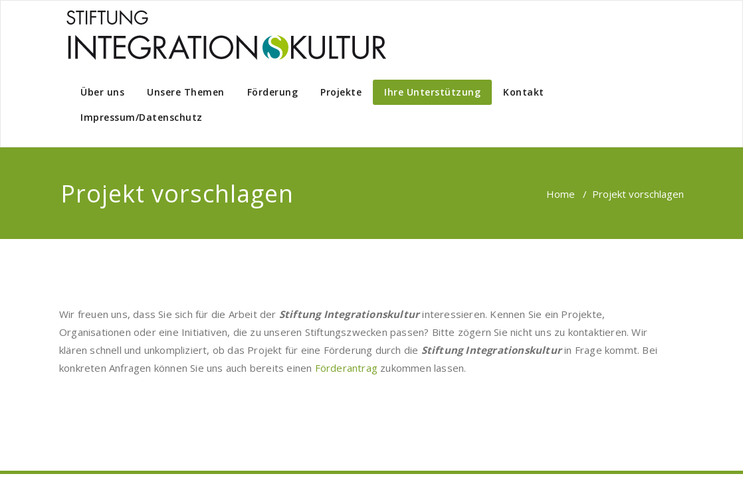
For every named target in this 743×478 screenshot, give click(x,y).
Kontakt (523, 92)
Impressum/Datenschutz (141, 117)
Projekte (341, 92)
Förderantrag (346, 367)
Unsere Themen (186, 92)
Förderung (272, 92)
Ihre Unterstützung (432, 92)
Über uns (102, 92)
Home (560, 193)
